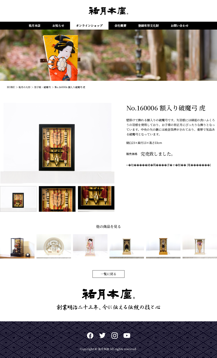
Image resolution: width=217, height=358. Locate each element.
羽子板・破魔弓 (42, 87)
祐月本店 (34, 25)
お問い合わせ (179, 25)
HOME (11, 87)
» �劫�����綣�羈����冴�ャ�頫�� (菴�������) (168, 165)
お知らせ (58, 25)
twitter (102, 335)
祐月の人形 (24, 87)
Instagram (114, 335)
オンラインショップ (89, 25)
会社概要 (120, 25)
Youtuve (126, 335)
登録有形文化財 (148, 25)
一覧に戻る (108, 274)
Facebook (90, 335)
